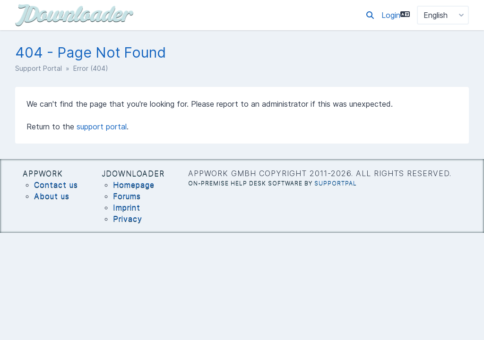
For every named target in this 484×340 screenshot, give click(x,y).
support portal (102, 126)
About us (51, 196)
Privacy (127, 218)
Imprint (126, 207)
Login (390, 15)
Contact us (56, 184)
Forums (127, 196)
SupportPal (335, 183)
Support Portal (38, 68)
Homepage (134, 184)
